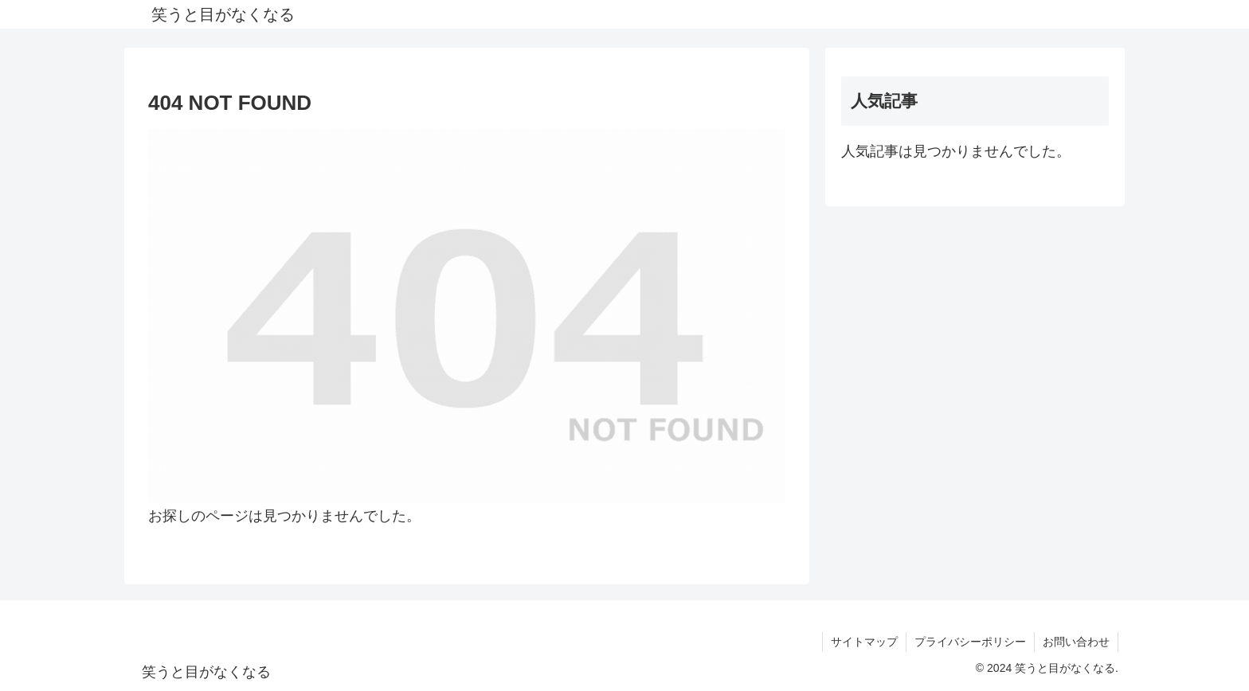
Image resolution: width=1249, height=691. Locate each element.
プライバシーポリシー (970, 641)
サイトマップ (864, 641)
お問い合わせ (1076, 641)
